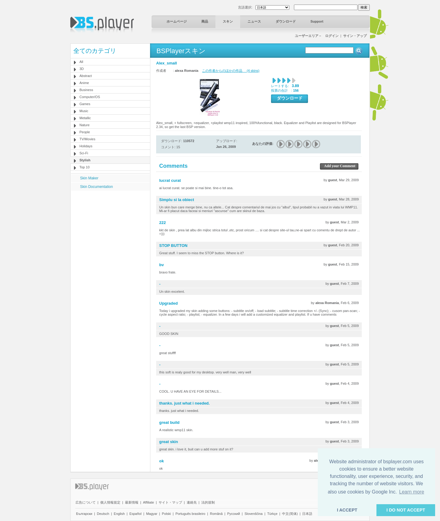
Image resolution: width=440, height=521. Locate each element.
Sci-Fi (83, 153)
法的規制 (208, 502)
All (81, 62)
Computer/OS (89, 97)
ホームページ (177, 21)
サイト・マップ (170, 502)
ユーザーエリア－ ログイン (317, 36)
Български (84, 513)
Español (135, 513)
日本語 (307, 513)
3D (81, 69)
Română (216, 513)
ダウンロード (286, 21)
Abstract (85, 76)
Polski (166, 513)
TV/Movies (87, 139)
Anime (84, 83)
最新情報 (131, 502)
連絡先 (192, 502)
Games (84, 104)
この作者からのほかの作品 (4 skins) (230, 70)
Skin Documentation (96, 187)
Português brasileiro (190, 513)
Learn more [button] (411, 491)
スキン (228, 21)
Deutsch (103, 513)
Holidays (85, 146)
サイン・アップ (355, 36)
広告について (85, 502)
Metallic (85, 118)
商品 (204, 21)
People (84, 132)
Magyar (151, 513)
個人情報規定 (110, 502)
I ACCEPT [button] (347, 510)
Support (316, 21)
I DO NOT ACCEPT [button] (406, 510)
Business (86, 90)
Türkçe (272, 513)
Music (83, 111)
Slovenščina (253, 513)
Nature (84, 125)
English (119, 513)
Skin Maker (89, 178)
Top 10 (84, 167)
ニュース (254, 21)
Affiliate (148, 502)
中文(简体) (290, 513)
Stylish (84, 160)
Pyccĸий (233, 513)
